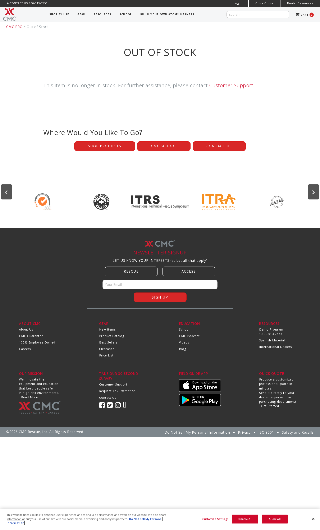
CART (305, 15)
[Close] (313, 519)
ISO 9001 (266, 432)
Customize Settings (215, 519)
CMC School (164, 146)
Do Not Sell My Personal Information (197, 432)
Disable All (245, 519)
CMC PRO (14, 26)
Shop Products (104, 146)
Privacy (244, 432)
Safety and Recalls (298, 432)
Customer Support (231, 85)
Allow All (275, 519)
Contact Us (219, 146)
